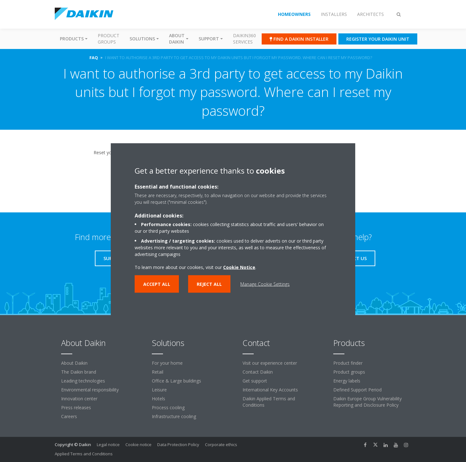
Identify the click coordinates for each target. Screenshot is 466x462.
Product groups (108, 38)
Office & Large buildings (176, 381)
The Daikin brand (78, 372)
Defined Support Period (357, 390)
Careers (69, 416)
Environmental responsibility (90, 390)
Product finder (348, 363)
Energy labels (346, 381)
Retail (157, 372)
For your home (167, 363)
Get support (255, 381)
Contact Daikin (258, 372)
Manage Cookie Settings (265, 284)
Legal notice (108, 444)
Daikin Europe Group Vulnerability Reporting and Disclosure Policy (367, 402)
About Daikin (74, 363)
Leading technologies (83, 381)
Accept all (156, 284)
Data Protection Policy (178, 444)
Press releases (76, 407)
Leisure (159, 390)
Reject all (209, 284)
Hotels (158, 399)
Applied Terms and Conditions (84, 454)
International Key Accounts (270, 390)
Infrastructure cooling (174, 416)
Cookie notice (138, 444)
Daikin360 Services (244, 38)
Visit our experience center (270, 363)
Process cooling (168, 407)
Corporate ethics (221, 444)
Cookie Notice (239, 267)
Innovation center (79, 399)
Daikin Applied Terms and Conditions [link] (269, 402)
